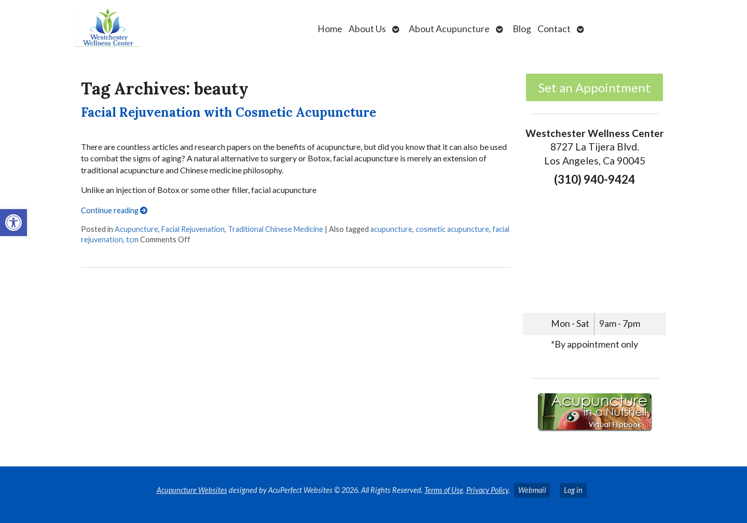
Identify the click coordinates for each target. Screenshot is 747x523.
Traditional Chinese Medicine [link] (275, 229)
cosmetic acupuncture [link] (452, 229)
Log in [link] (573, 490)
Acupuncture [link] (136, 229)
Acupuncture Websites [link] (192, 490)
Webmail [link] (532, 490)
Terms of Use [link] (443, 490)
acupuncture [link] (391, 229)
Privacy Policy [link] (487, 490)
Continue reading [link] (114, 210)
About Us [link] (367, 28)
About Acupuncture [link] (449, 28)
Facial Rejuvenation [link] (193, 229)
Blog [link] (522, 28)
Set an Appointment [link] (594, 87)
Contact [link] (554, 28)
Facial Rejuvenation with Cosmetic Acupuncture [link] (228, 112)
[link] (13, 222)
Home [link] (329, 28)
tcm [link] (132, 239)
